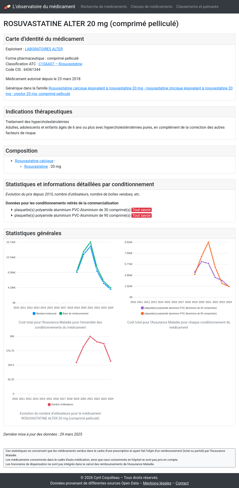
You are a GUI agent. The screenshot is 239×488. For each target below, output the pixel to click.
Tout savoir (141, 210)
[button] (44, 313)
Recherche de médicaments (104, 6)
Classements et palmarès (197, 6)
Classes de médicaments (151, 6)
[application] (60, 278)
